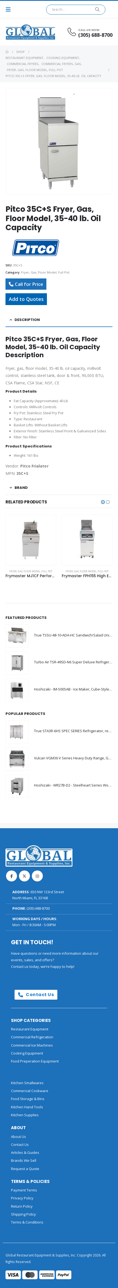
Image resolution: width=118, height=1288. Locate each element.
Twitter (24, 875)
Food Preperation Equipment (35, 1061)
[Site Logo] (20, 32)
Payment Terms (24, 1190)
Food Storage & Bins (27, 1098)
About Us (18, 1136)
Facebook (11, 875)
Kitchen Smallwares (27, 1082)
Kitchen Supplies (25, 1114)
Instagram (37, 875)
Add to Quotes (26, 299)
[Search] (97, 9)
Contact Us (36, 994)
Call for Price (26, 284)
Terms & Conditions (27, 1222)
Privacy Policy (22, 1198)
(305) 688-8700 (38, 908)
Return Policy (22, 1206)
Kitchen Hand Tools (27, 1106)
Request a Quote (25, 1168)
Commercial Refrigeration (32, 1037)
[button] (9, 9)
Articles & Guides (25, 1152)
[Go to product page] (31, 540)
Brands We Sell (23, 1160)
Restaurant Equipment (29, 1029)
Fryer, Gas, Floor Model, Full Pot (45, 272)
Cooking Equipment (27, 1053)
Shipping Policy (23, 1214)
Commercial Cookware (29, 1090)
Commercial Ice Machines (32, 1045)
